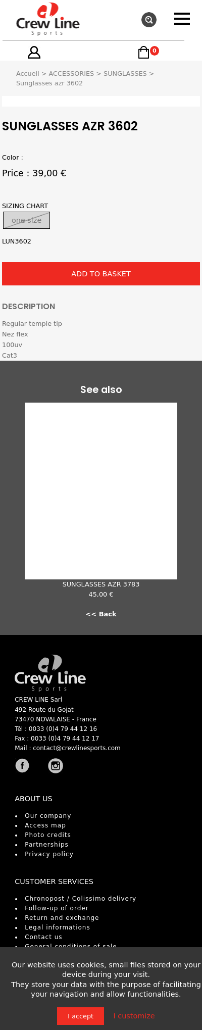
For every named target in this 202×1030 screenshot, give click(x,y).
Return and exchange (62, 917)
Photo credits (48, 835)
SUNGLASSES (125, 73)
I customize (134, 1016)
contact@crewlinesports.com (77, 748)
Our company (48, 815)
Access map (45, 825)
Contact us (43, 937)
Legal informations (57, 927)
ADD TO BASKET (100, 274)
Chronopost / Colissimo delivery (80, 898)
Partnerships (47, 844)
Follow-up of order (56, 908)
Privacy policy (49, 854)
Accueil (27, 73)
